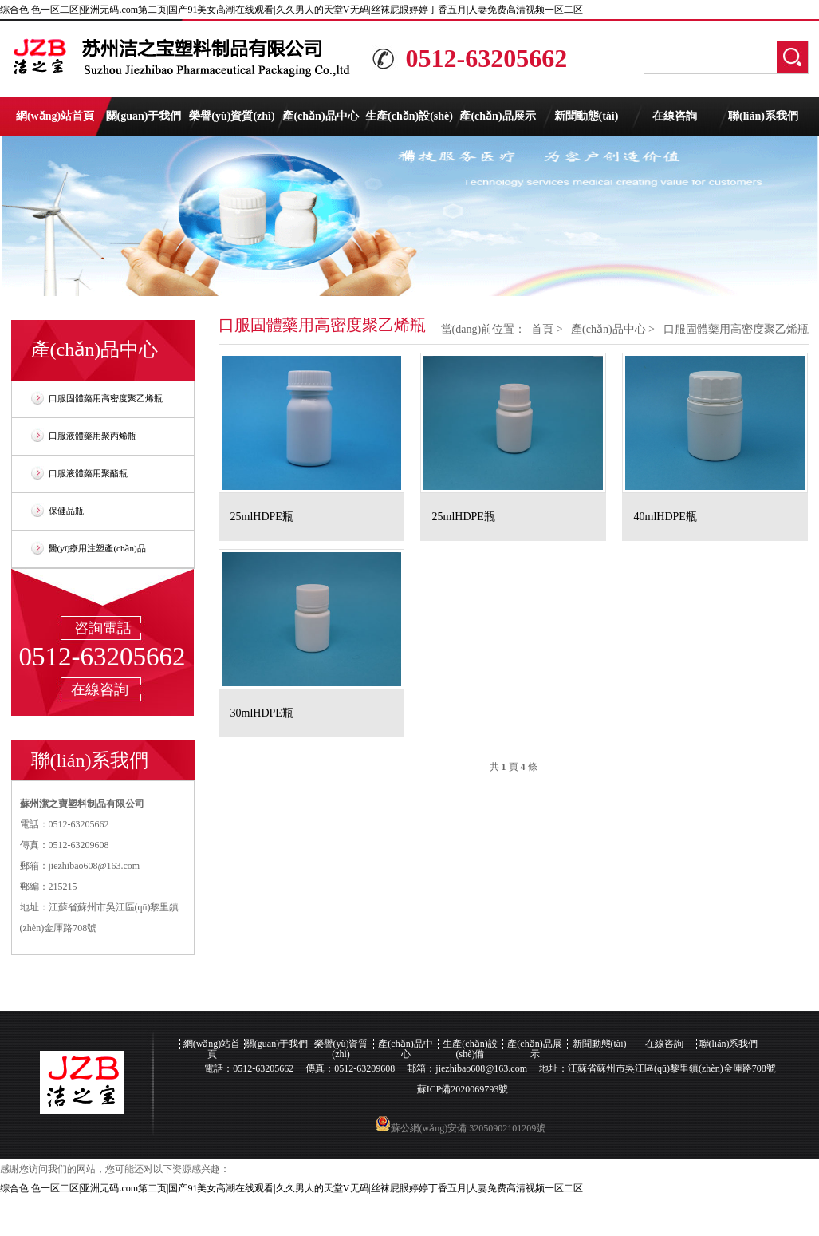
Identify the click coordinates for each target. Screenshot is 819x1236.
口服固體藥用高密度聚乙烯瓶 (106, 398)
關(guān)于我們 (144, 116)
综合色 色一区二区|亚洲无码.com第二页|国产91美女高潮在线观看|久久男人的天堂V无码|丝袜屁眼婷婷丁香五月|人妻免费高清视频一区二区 (291, 9)
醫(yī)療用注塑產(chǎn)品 (97, 548)
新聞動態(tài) (586, 116)
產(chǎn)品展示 (497, 116)
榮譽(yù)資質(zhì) (231, 116)
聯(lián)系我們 (763, 116)
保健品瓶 (66, 510)
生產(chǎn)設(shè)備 (409, 123)
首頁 (542, 329)
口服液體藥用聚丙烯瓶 (92, 435)
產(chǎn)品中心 (320, 116)
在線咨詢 (674, 116)
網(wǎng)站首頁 (55, 116)
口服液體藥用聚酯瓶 (88, 473)
